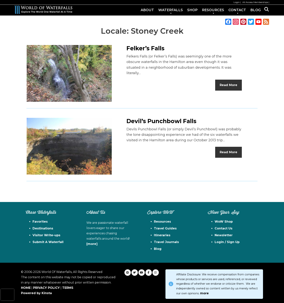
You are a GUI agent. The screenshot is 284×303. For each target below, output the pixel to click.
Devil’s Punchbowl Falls (161, 121)
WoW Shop (224, 221)
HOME (26, 288)
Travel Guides (165, 228)
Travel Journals (166, 242)
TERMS (67, 288)
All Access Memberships (255, 2)
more (204, 293)
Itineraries (162, 235)
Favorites (40, 221)
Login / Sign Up (227, 242)
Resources (162, 221)
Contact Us (223, 228)
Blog (157, 249)
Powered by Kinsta (36, 293)
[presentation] (7, 294)
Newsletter (224, 235)
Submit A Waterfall (48, 242)
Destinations (43, 228)
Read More (228, 85)
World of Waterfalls (43, 9)
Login (237, 2)
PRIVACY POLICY (46, 288)
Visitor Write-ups (46, 235)
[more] (92, 244)
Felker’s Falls (145, 48)
